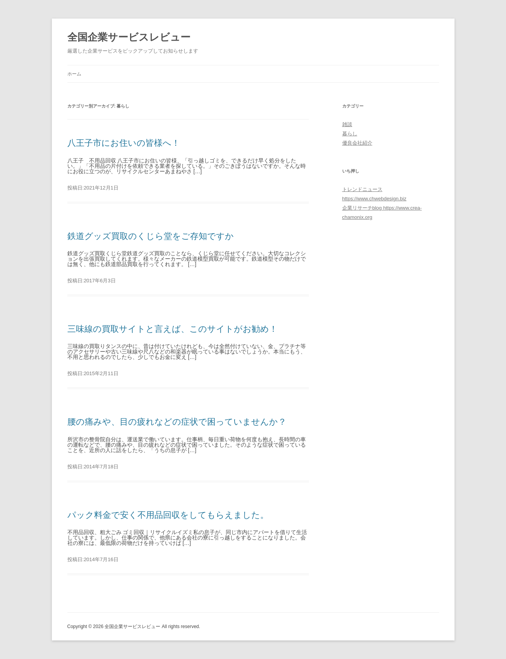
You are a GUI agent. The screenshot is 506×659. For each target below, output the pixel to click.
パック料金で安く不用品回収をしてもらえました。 (168, 515)
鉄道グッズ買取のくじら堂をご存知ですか (150, 236)
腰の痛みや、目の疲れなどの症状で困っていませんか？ (176, 422)
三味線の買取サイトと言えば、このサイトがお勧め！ (172, 329)
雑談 (347, 124)
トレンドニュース (362, 189)
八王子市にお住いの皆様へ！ (123, 143)
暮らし (349, 134)
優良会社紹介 (357, 143)
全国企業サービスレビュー (128, 37)
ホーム (74, 74)
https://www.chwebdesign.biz (374, 198)
